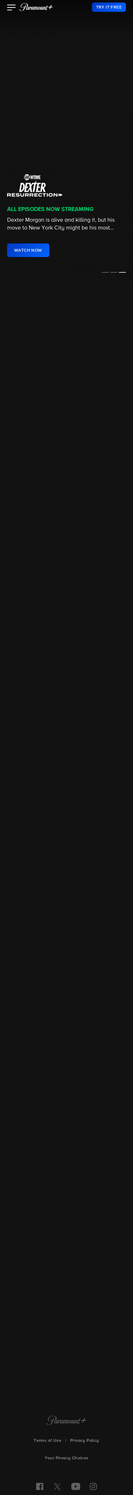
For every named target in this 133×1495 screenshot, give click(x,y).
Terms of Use (47, 1441)
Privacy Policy (84, 1441)
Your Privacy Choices (67, 1458)
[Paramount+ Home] (66, 1421)
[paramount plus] (36, 7)
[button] (12, 8)
